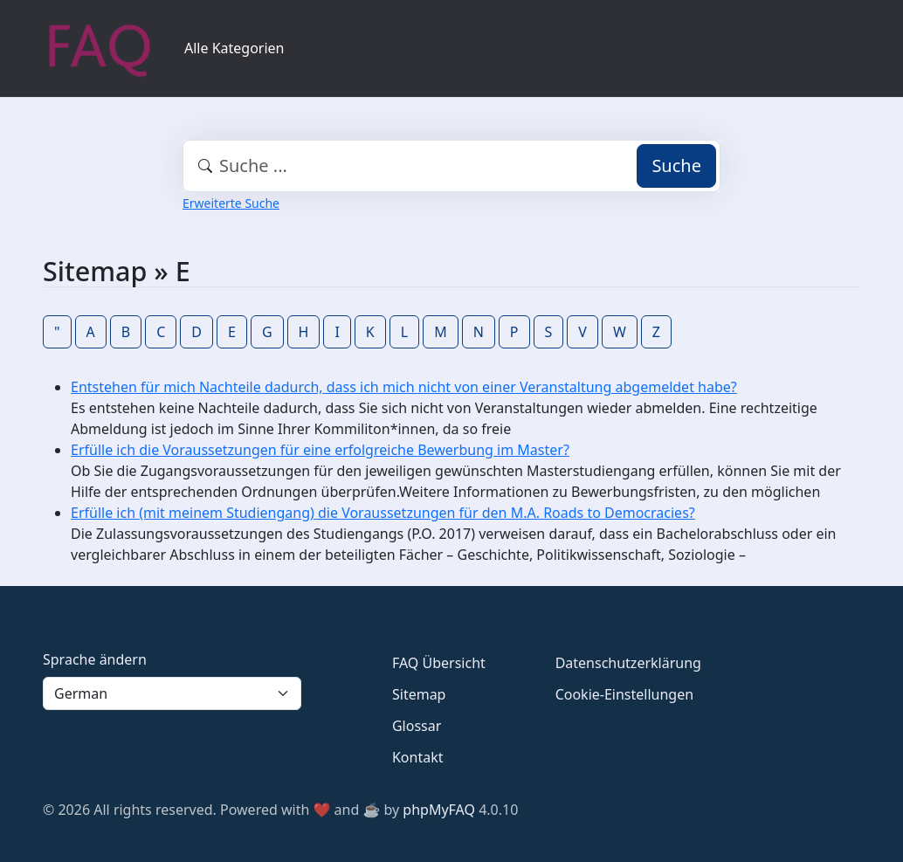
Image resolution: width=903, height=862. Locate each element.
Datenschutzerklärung (628, 662)
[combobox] (451, 166)
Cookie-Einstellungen (624, 694)
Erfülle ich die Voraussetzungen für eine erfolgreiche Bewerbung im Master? (320, 449)
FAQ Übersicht (439, 662)
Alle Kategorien (234, 48)
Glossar (416, 725)
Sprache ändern (95, 659)
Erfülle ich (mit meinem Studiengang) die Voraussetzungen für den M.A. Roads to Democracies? (383, 512)
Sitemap (419, 694)
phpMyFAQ (439, 809)
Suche (676, 165)
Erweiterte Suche (231, 203)
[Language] (172, 693)
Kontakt (418, 757)
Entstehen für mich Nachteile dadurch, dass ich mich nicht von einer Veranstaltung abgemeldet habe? (404, 387)
